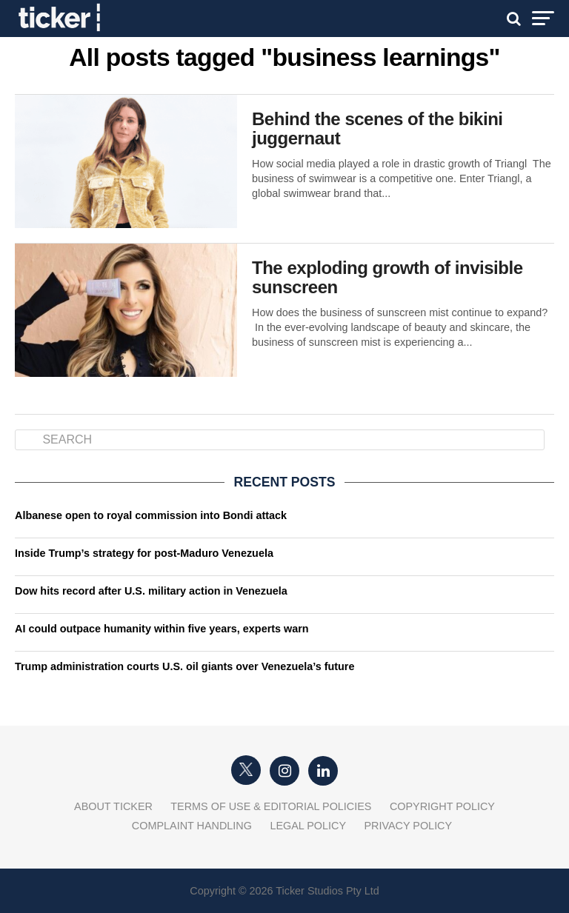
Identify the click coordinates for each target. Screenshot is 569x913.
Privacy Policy (408, 826)
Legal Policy (308, 826)
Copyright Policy (442, 806)
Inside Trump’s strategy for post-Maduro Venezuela (144, 553)
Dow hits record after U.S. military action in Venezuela (151, 591)
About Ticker (113, 806)
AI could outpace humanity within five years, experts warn (162, 629)
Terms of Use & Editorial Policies (270, 806)
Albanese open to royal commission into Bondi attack (151, 515)
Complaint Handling (192, 826)
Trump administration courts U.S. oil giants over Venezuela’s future (184, 666)
